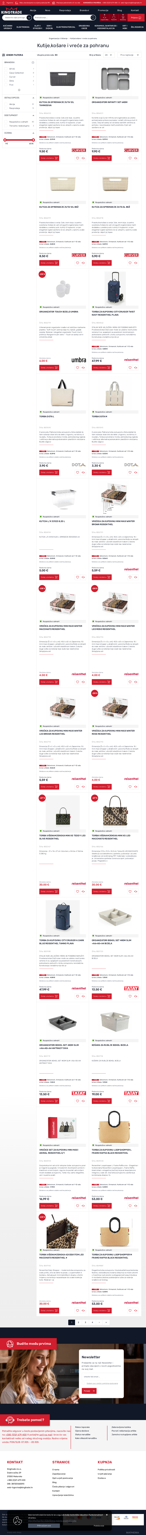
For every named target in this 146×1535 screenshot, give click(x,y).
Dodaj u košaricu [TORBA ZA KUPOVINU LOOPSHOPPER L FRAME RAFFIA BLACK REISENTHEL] (101, 1205)
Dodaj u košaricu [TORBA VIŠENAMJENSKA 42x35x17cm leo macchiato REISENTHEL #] (49, 1310)
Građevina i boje (84, 27)
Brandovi (84, 10)
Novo (47, 10)
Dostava (102, 1478)
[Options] (99, 1526)
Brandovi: (9, 62)
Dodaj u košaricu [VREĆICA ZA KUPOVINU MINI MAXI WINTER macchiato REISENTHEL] (49, 682)
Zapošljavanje (59, 1474)
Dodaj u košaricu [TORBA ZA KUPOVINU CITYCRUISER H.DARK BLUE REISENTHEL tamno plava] (49, 996)
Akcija (33, 10)
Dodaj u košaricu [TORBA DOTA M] (101, 472)
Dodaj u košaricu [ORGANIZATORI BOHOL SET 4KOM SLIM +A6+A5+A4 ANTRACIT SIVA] (49, 1101)
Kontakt (135, 10)
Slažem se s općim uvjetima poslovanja (102, 1383)
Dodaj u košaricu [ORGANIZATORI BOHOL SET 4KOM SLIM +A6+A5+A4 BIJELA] (101, 996)
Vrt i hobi (124, 27)
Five (21, 85)
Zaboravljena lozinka (121, 1427)
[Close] (44, 1526)
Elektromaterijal (65, 27)
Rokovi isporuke (82, 1427)
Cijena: (8, 133)
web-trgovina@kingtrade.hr (20, 1487)
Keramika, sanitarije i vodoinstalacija (106, 27)
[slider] (5, 140)
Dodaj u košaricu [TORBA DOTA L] (49, 472)
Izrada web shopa (14, 1532)
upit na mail (45, 1434)
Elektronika (23, 27)
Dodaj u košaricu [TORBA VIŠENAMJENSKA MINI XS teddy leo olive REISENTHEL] (49, 891)
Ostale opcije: (12, 98)
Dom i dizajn (49, 27)
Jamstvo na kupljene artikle (124, 1434)
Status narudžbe (83, 1434)
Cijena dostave (82, 1431)
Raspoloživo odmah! (21, 122)
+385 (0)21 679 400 (16, 1434)
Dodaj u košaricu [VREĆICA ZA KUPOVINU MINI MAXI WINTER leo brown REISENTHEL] (49, 786)
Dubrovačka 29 (14, 1473)
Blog (119, 10)
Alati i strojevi (37, 27)
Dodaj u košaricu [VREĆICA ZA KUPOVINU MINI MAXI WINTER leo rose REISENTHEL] (101, 682)
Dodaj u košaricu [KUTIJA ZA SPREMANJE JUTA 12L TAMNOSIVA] (49, 158)
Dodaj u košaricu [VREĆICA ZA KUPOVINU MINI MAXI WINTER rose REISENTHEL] (101, 786)
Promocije (103, 10)
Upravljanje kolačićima (62, 1495)
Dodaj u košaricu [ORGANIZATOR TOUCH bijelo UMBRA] (49, 367)
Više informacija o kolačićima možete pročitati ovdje (52, 1521)
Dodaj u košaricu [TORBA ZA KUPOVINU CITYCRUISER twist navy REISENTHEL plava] (101, 367)
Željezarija (137, 27)
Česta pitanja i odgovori (63, 1486)
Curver (21, 77)
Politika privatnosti (106, 1469)
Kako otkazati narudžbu (86, 1438)
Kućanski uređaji (7, 27)
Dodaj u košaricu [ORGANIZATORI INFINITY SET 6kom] (101, 158)
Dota (21, 81)
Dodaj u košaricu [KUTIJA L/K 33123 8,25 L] (49, 577)
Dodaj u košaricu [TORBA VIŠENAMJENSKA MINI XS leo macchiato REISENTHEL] (101, 891)
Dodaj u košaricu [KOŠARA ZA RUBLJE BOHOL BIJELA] (101, 1101)
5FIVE (21, 69)
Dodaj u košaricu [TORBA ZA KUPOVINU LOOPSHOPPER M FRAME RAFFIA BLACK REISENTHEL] (101, 1310)
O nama (55, 1469)
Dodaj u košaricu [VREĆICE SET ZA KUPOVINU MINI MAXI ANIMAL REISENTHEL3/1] (49, 1205)
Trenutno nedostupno (21, 126)
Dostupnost (11, 115)
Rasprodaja (65, 10)
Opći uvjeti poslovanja (62, 1478)
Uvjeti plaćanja (105, 1474)
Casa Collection (21, 73)
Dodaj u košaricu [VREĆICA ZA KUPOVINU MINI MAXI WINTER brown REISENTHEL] (101, 577)
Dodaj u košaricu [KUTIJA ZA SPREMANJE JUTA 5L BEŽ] (101, 262)
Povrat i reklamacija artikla (124, 1431)
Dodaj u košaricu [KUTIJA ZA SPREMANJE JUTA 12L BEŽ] (49, 262)
